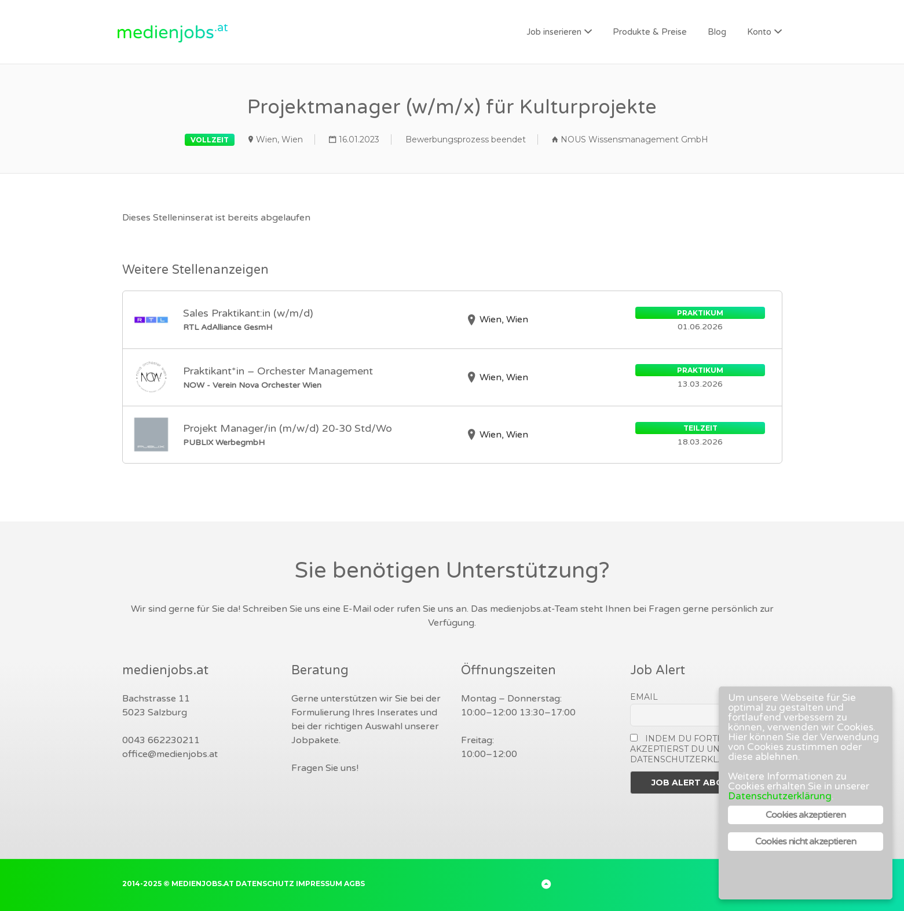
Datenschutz (265, 883)
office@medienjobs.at (170, 754)
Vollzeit (210, 139)
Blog (717, 32)
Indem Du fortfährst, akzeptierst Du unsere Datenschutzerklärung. (691, 749)
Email (644, 697)
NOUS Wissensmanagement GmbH (634, 139)
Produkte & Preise (650, 32)
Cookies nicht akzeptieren (806, 841)
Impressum (319, 883)
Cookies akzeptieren (806, 815)
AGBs (354, 883)
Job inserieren (553, 32)
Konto (759, 32)
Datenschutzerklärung (780, 796)
